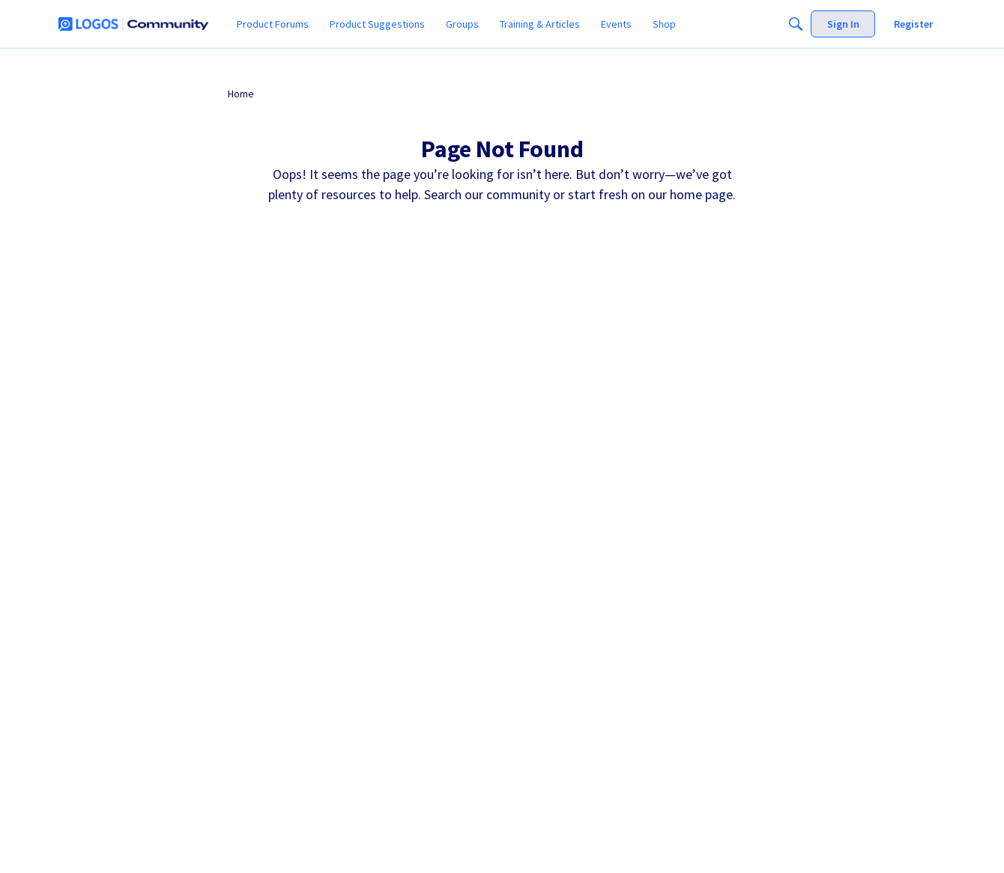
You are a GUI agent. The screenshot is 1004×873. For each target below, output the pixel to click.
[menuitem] (273, 23)
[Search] (795, 23)
